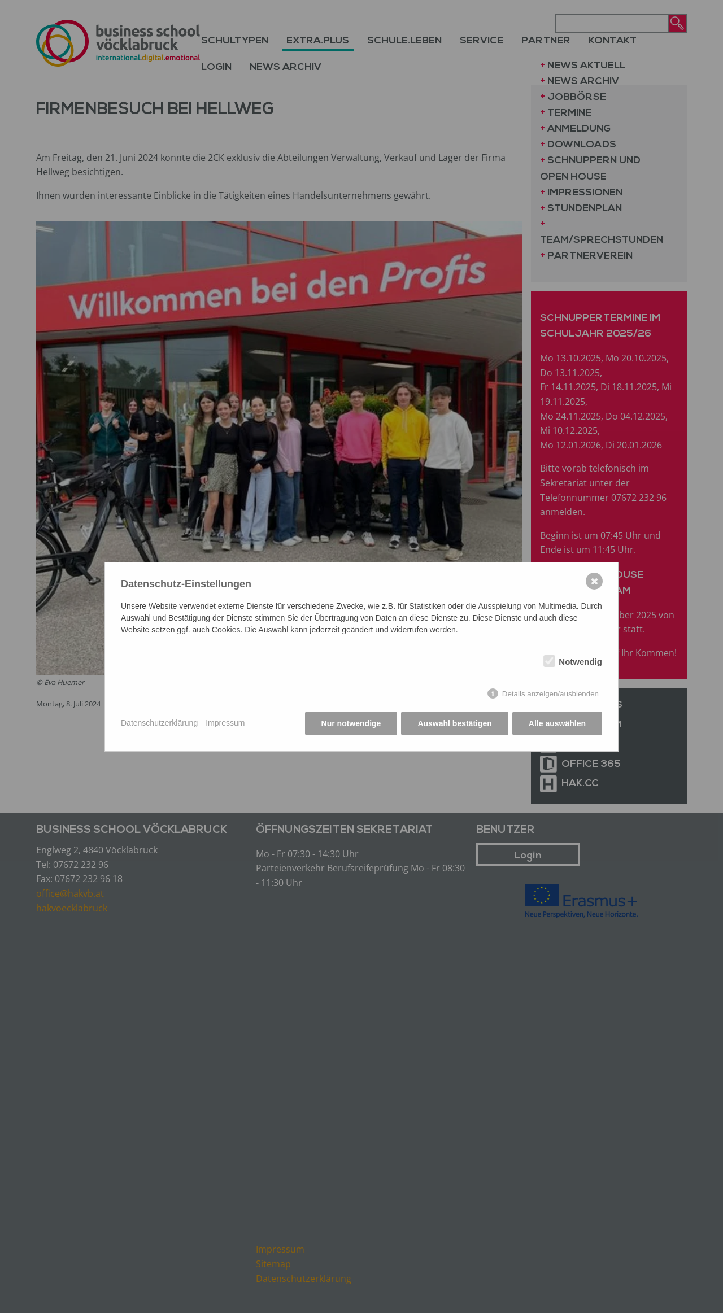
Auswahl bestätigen (454, 723)
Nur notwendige (351, 723)
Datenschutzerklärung (159, 722)
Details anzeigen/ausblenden (550, 694)
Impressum (225, 722)
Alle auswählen (557, 723)
